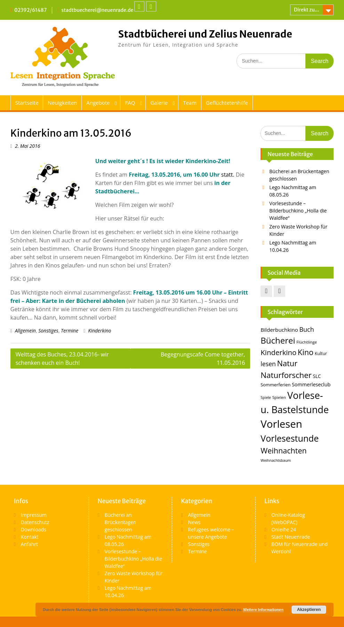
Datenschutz (35, 522)
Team (190, 102)
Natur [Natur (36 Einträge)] (287, 363)
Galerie (159, 102)
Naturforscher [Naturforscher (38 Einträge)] (286, 375)
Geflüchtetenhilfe (227, 102)
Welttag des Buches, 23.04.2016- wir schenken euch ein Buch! (62, 359)
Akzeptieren (309, 609)
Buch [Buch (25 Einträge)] (306, 329)
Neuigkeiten (62, 102)
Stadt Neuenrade (290, 536)
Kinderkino (99, 330)
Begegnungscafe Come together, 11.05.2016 (203, 359)
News (194, 522)
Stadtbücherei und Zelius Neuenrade (205, 34)
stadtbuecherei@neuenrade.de (98, 10)
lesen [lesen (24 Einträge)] (268, 364)
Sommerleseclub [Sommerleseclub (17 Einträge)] (311, 384)
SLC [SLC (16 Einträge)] (317, 376)
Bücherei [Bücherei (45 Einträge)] (278, 340)
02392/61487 (30, 10)
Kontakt (30, 536)
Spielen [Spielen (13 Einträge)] (279, 397)
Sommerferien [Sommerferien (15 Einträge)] (275, 384)
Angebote (98, 102)
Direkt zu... (306, 10)
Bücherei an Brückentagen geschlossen (120, 522)
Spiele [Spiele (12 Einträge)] (266, 397)
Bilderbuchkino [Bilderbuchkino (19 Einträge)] (279, 329)
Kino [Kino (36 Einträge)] (305, 352)
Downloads (33, 529)
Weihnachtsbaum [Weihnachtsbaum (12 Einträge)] (276, 460)
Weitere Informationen (263, 610)
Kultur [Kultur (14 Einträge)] (321, 353)
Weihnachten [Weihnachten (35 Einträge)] (283, 450)
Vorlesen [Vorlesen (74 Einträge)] (281, 424)
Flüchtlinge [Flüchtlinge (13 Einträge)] (306, 342)
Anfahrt (29, 544)
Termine (69, 330)
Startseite (27, 102)
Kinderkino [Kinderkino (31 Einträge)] (278, 352)
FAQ (130, 102)
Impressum (34, 515)
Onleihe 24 (283, 529)
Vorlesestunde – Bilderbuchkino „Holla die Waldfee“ (298, 210)
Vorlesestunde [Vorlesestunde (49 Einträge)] (290, 438)
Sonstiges (48, 330)
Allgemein (25, 330)
